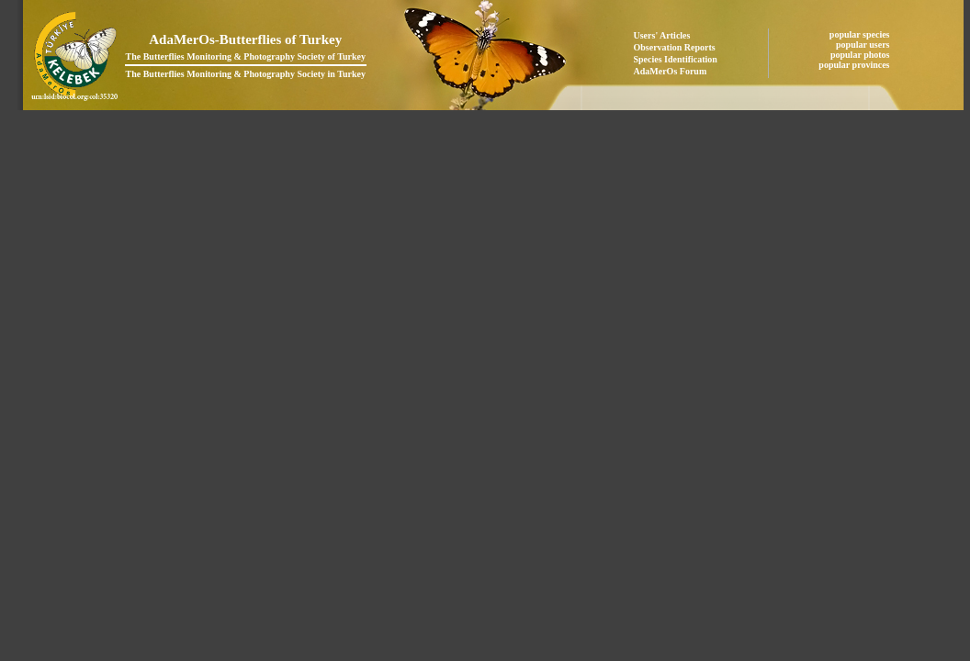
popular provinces (855, 65)
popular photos (861, 55)
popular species (860, 34)
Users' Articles (662, 35)
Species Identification (675, 59)
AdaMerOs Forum (670, 71)
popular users (864, 44)
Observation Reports (675, 47)
